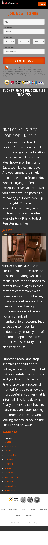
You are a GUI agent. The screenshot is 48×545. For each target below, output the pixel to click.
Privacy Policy (17, 69)
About (3, 509)
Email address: (8, 48)
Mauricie (9, 481)
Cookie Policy (27, 69)
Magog (8, 441)
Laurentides (10, 455)
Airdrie (8, 468)
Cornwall (9, 459)
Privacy (24, 509)
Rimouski (9, 463)
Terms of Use (13, 509)
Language (29, 515)
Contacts (19, 515)
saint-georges (11, 477)
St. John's (9, 472)
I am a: (5, 18)
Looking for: (7, 28)
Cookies (33, 509)
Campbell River (11, 486)
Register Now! (9, 431)
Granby (8, 450)
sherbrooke (10, 446)
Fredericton (10, 490)
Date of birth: (8, 37)
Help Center (43, 509)
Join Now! (7, 230)
